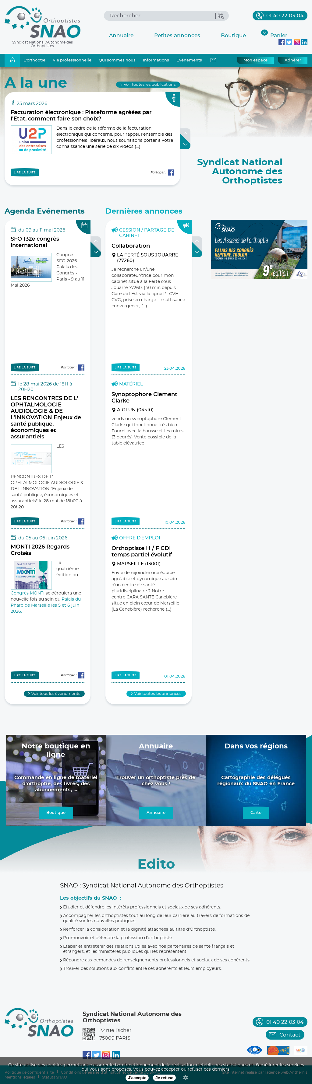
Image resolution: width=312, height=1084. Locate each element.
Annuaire (121, 35)
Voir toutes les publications (150, 85)
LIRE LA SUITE (25, 172)
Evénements (189, 60)
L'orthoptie (34, 60)
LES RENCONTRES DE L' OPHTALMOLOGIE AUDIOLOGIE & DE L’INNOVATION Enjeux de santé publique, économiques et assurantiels (46, 418)
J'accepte (137, 1077)
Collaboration (131, 246)
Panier (274, 34)
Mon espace (255, 60)
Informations (156, 60)
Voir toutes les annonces (157, 694)
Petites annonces (177, 35)
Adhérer (293, 60)
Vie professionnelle (72, 60)
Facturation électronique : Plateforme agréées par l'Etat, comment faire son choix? (81, 116)
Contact (289, 1034)
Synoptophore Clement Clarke (144, 398)
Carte (255, 813)
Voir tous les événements (55, 694)
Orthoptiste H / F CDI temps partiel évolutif (142, 552)
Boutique (233, 35)
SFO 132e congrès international (35, 242)
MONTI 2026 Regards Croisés (40, 550)
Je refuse (164, 1077)
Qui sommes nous (117, 60)
